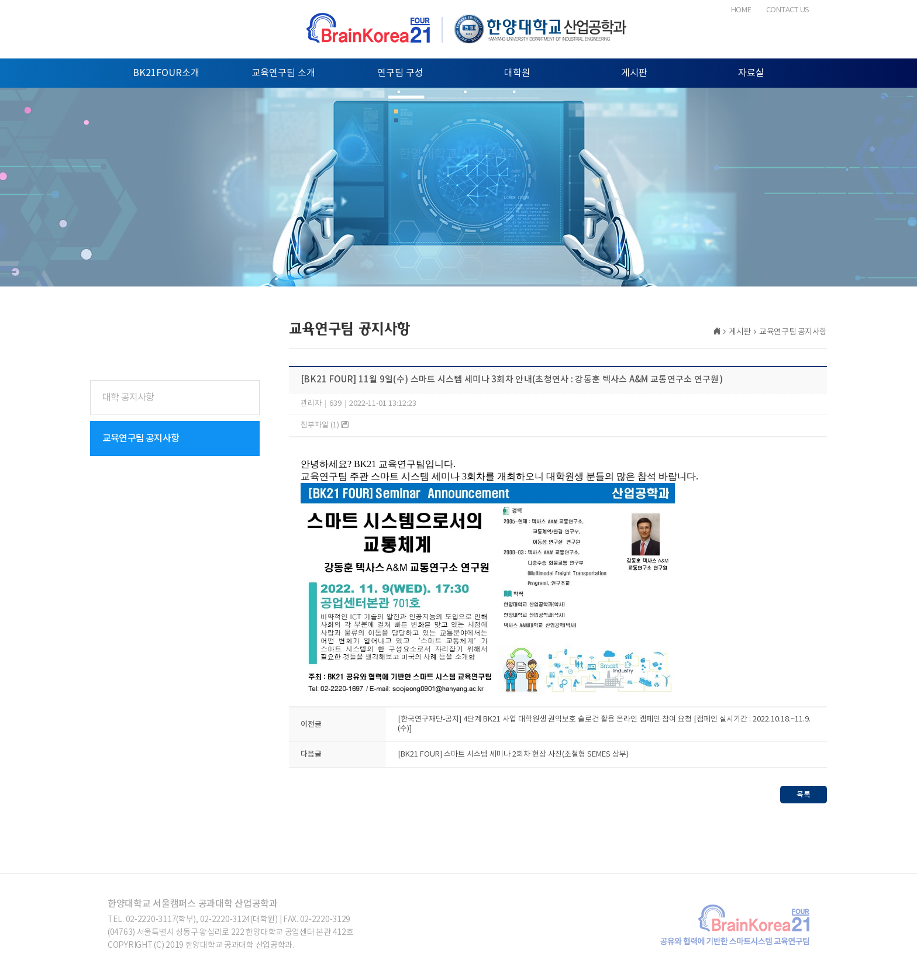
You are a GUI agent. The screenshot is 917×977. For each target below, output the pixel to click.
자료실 (751, 73)
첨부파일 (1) (325, 425)
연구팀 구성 (400, 73)
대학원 (517, 73)
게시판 (634, 73)
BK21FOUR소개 (166, 73)
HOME (741, 10)
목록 (804, 796)
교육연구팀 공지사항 (140, 438)
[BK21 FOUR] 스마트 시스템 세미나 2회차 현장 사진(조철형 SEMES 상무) (513, 756)
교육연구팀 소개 (283, 73)
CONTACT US (787, 10)
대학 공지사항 (128, 397)
